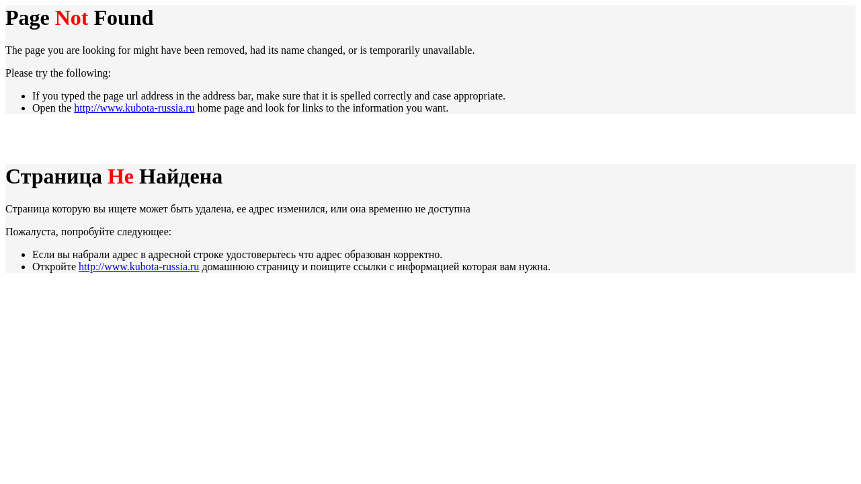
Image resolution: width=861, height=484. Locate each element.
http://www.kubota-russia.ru (134, 108)
